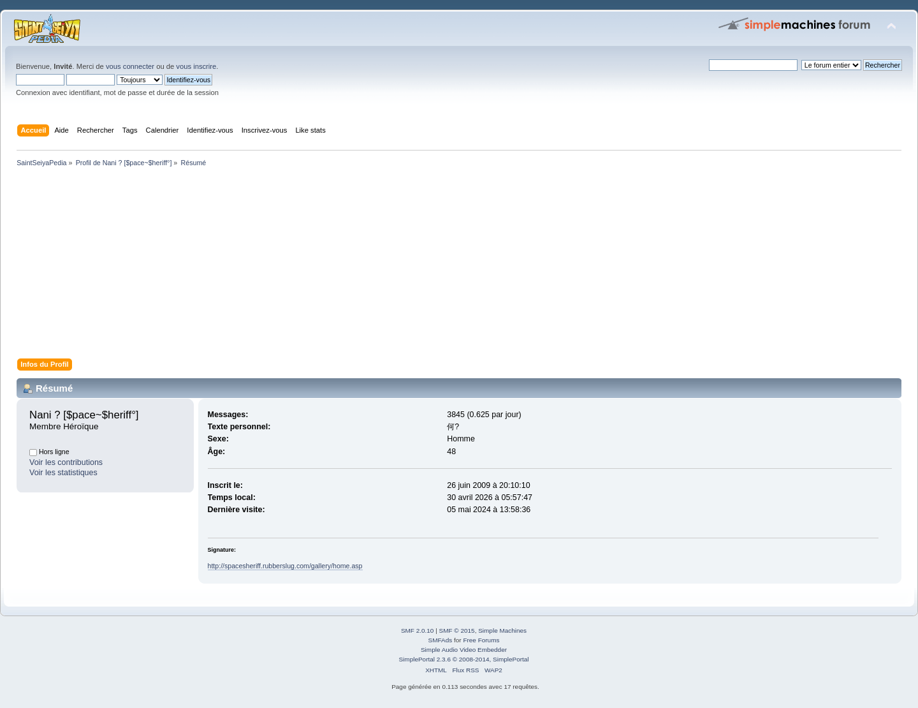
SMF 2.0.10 (417, 630)
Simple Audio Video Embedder (464, 649)
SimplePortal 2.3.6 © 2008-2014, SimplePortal (463, 659)
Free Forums (481, 640)
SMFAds (440, 640)
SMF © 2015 (457, 630)
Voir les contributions (66, 462)
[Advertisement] (395, 265)
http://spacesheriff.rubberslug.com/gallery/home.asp (285, 566)
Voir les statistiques (63, 472)
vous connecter (130, 66)
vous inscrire (196, 66)
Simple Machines (502, 630)
